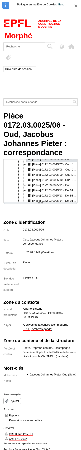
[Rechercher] (24, 46)
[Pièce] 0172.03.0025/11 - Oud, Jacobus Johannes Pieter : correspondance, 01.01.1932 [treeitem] (52, 185)
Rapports (12, 415)
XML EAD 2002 (15, 438)
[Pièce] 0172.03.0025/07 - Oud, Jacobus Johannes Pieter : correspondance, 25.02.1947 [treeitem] (52, 164)
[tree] (40, 181)
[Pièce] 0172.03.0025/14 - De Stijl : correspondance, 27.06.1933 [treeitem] (52, 200)
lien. (61, 4)
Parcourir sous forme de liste (23, 420)
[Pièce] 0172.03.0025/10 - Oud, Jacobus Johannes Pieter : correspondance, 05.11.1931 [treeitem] (52, 180)
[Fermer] (76, 6)
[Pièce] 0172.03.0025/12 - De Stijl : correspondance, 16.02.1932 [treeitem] (52, 190)
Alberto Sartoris (32, 308)
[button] (71, 46)
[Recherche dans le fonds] (38, 102)
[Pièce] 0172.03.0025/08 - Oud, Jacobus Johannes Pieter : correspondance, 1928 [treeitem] (52, 169)
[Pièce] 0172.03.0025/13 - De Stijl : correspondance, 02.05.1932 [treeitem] (52, 195)
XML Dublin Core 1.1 (18, 434)
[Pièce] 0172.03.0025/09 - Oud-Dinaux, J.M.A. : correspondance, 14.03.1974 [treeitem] (52, 174)
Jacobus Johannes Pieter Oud (48, 374)
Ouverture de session (18, 69)
